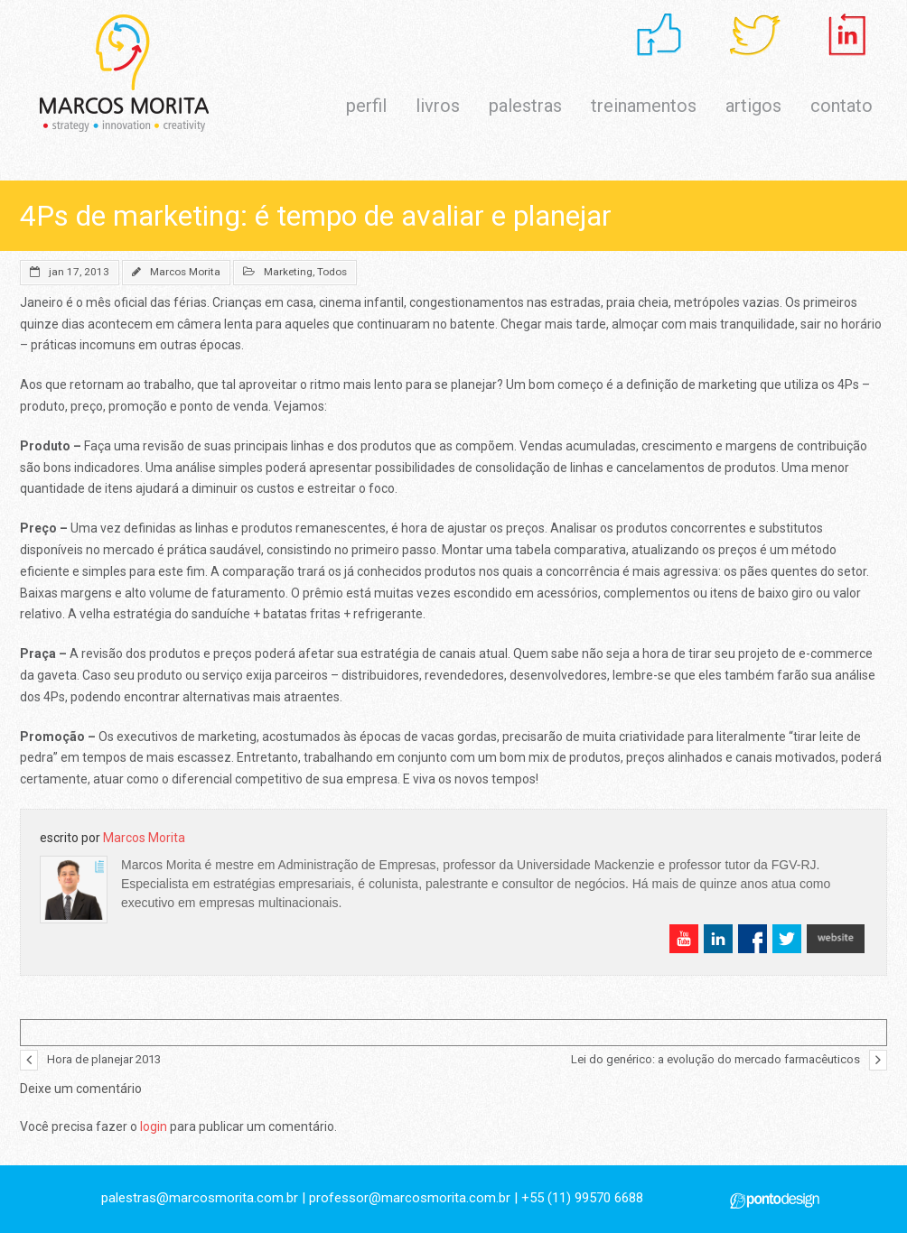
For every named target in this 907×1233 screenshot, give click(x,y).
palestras (525, 105)
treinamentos (644, 105)
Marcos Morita (185, 271)
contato (841, 105)
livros (438, 105)
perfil (366, 105)
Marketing (288, 271)
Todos (332, 271)
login (153, 1126)
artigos (753, 105)
